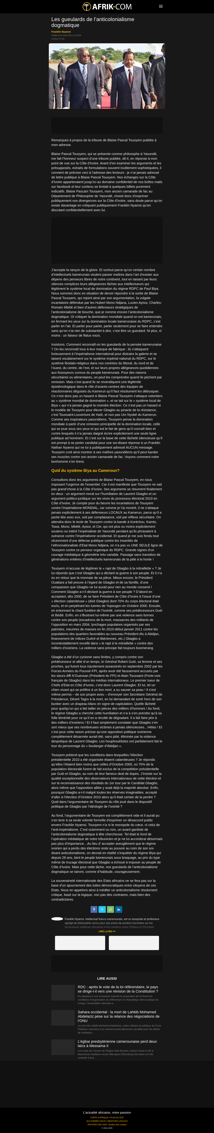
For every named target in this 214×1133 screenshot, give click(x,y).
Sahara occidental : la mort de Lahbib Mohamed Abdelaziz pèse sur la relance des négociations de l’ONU (118, 1016)
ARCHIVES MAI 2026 (97, 1124)
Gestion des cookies (117, 1124)
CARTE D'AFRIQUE (99, 1117)
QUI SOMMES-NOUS (96, 1121)
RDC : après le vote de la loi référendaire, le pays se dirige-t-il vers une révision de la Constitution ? (118, 989)
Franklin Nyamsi (61, 31)
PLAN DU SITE (117, 1117)
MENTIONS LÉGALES (118, 1121)
